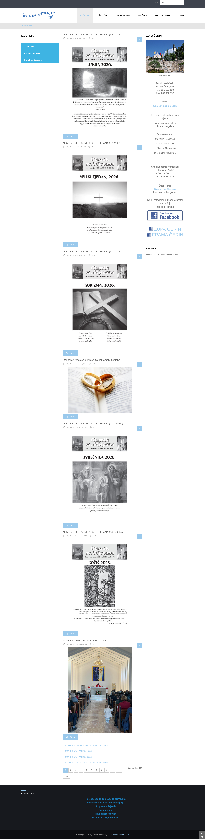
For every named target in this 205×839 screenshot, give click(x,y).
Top (202, 835)
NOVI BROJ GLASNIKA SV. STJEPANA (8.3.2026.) (92, 143)
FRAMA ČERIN (165, 234)
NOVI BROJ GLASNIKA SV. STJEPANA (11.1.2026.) (93, 423)
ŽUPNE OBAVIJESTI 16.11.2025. (79, 751)
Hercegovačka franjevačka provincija (105, 799)
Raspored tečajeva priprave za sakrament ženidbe (91, 360)
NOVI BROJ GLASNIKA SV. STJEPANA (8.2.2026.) (92, 251)
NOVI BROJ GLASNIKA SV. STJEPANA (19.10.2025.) (87, 763)
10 (113, 770)
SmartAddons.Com (121, 834)
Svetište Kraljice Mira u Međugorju (105, 802)
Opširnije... (70, 136)
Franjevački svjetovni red (105, 817)
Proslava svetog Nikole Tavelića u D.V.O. (86, 640)
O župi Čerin (29, 47)
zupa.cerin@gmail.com (165, 106)
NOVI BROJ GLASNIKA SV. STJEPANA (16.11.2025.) (87, 745)
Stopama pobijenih (105, 806)
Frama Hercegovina (105, 814)
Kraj (66, 776)
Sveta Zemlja (105, 810)
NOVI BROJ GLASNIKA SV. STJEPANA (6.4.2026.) (92, 34)
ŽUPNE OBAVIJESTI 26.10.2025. (79, 757)
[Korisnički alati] (139, 39)
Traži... (157, 3)
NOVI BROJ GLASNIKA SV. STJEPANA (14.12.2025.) (93, 532)
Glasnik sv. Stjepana (32, 60)
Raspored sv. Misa (32, 53)
